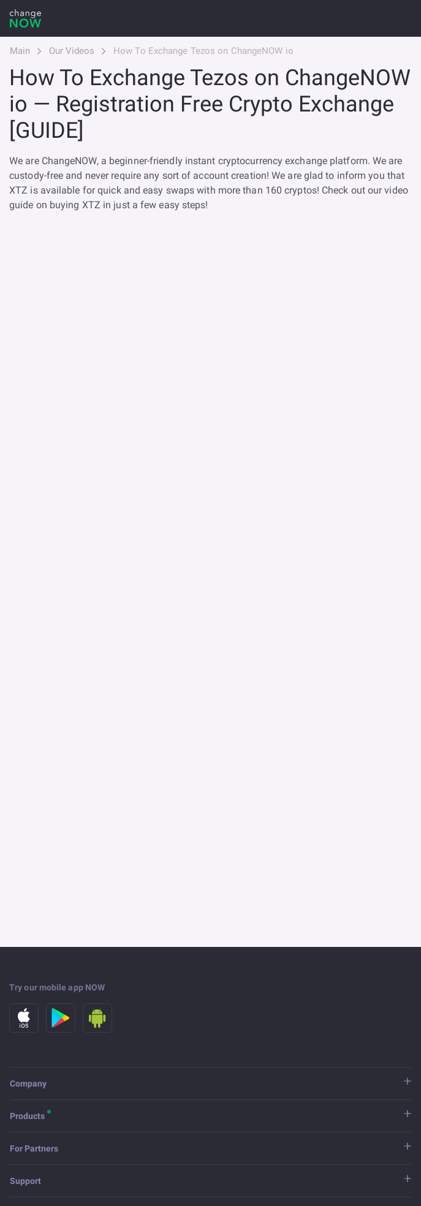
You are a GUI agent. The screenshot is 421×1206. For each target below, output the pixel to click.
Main (20, 50)
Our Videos (71, 50)
